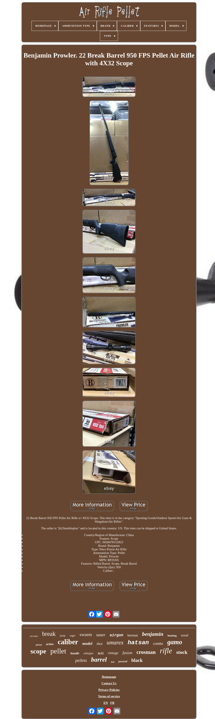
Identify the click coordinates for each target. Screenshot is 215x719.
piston (39, 644)
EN (106, 703)
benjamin (152, 634)
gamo (174, 642)
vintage (113, 653)
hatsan (138, 642)
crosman (146, 652)
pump (63, 635)
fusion (127, 653)
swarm (86, 634)
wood (184, 635)
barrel (99, 659)
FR (112, 703)
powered (122, 661)
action (50, 644)
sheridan (34, 636)
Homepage (109, 676)
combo (158, 643)
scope (38, 651)
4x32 (101, 653)
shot (99, 644)
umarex (115, 642)
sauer (100, 634)
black (137, 660)
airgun (116, 635)
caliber (68, 642)
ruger (72, 635)
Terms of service (109, 696)
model (87, 643)
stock (181, 652)
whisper (89, 653)
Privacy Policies (108, 689)
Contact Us (108, 683)
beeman (132, 635)
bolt (112, 662)
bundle (74, 653)
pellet (58, 651)
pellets (81, 660)
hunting (172, 635)
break (49, 633)
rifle (166, 651)
